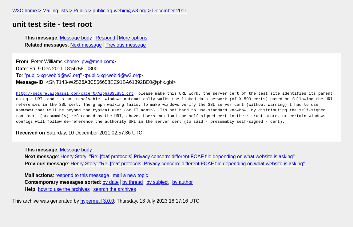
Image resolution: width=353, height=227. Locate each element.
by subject (157, 182)
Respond (105, 37)
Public (80, 10)
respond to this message (82, 175)
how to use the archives (64, 189)
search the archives (114, 189)
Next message (86, 44)
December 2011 (169, 10)
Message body (76, 37)
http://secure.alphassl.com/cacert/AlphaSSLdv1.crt (74, 94)
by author (182, 182)
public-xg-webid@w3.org (119, 10)
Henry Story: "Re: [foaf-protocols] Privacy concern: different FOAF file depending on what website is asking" (178, 156)
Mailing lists (55, 10)
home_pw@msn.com (90, 61)
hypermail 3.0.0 (97, 201)
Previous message (125, 44)
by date (110, 182)
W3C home (24, 10)
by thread (132, 182)
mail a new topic (130, 175)
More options (133, 37)
